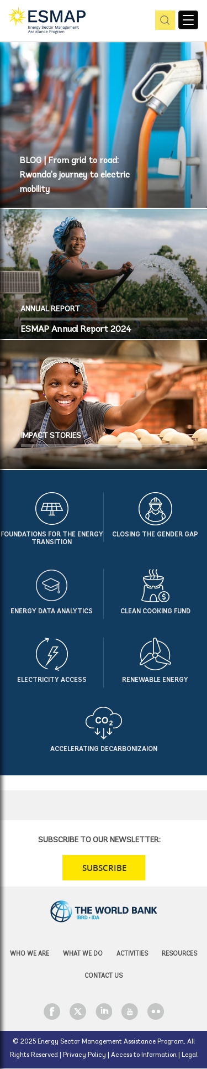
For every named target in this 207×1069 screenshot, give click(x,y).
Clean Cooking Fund (155, 611)
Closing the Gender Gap (155, 534)
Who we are (29, 954)
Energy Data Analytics (51, 611)
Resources (179, 954)
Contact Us (103, 976)
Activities (132, 954)
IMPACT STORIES (51, 436)
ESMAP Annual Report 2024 (75, 329)
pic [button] (163, 21)
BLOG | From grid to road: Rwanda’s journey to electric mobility (74, 175)
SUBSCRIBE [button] (104, 868)
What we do (83, 954)
